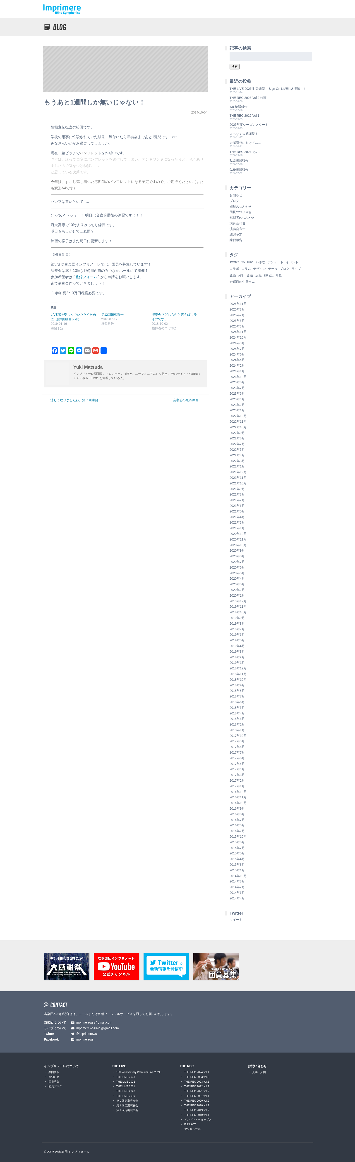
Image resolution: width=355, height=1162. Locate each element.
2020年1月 (237, 595)
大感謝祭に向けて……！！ (249, 143)
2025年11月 (238, 304)
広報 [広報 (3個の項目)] (258, 275)
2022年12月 (238, 416)
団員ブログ (55, 1086)
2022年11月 (238, 421)
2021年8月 (237, 494)
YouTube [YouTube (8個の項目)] (247, 262)
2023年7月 (237, 388)
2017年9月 (237, 741)
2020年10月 (238, 545)
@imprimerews (86, 1034)
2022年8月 (237, 438)
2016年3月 (237, 825)
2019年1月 (237, 662)
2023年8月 (237, 382)
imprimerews (85, 1039)
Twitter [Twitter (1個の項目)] (234, 262)
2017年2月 (237, 780)
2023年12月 (238, 377)
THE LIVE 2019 (125, 1096)
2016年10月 (238, 803)
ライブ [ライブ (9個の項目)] (296, 268)
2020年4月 (237, 578)
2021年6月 (237, 505)
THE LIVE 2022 (125, 1081)
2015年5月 (237, 853)
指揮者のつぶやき (242, 217)
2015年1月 (237, 870)
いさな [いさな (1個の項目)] (260, 262)
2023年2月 (237, 405)
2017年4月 (237, 769)
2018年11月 (238, 674)
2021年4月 (237, 517)
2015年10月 (238, 836)
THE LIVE (119, 1066)
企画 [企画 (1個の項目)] (233, 275)
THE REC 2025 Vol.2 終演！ (250, 98)
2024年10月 (238, 337)
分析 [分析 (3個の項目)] (241, 275)
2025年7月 (237, 315)
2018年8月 (237, 690)
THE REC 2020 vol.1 (196, 1105)
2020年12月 (238, 534)
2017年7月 (237, 752)
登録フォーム (86, 277)
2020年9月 (237, 550)
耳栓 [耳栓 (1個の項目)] (279, 275)
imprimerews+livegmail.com (97, 1028)
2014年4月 (237, 898)
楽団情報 (53, 1072)
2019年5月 (237, 640)
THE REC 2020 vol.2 (196, 1100)
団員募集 (53, 1081)
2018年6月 (237, 702)
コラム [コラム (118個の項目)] (246, 268)
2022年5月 (237, 449)
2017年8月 (237, 747)
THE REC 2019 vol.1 (196, 1115)
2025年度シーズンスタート (249, 124)
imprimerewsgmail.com (94, 1022)
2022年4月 (237, 455)
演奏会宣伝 (237, 229)
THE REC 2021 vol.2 (196, 1091)
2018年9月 (237, 685)
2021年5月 (237, 511)
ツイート (236, 919)
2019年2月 (237, 657)
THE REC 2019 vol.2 (196, 1110)
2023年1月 (237, 410)
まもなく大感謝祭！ (244, 133)
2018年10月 (238, 679)
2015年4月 (237, 859)
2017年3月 (237, 775)
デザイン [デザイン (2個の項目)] (259, 268)
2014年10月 (238, 876)
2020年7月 (237, 562)
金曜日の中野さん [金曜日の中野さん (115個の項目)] (242, 282)
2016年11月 (238, 797)
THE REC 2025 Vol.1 (244, 115)
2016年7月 (237, 820)
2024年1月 (237, 371)
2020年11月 (238, 539)
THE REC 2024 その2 (245, 152)
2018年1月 (237, 730)
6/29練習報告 (239, 169)
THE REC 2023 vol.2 (196, 1077)
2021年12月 (238, 472)
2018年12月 (238, 668)
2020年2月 (237, 590)
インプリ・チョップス (197, 1119)
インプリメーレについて (61, 1066)
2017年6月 (237, 758)
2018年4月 (237, 713)
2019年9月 (237, 618)
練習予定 (236, 234)
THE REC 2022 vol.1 (196, 1086)
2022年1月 (237, 466)
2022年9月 (237, 433)
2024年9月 (237, 343)
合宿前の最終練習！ (187, 400)
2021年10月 (238, 483)
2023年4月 (237, 399)
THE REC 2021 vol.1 (196, 1096)
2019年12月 (238, 601)
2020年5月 (237, 573)
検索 (234, 66)
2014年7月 (237, 887)
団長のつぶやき (241, 212)
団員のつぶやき (241, 206)
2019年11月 (238, 606)
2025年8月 (237, 309)
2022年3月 (237, 461)
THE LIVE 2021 (125, 1086)
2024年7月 (237, 349)
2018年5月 (237, 707)
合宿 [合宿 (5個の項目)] (250, 275)
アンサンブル (192, 1129)
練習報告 (236, 240)
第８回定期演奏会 (127, 1105)
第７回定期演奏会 (127, 1110)
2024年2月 (237, 365)
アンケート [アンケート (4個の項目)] (275, 262)
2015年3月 (237, 864)
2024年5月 (237, 360)
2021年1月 (237, 528)
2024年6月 (237, 354)
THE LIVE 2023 (125, 1077)
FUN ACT (190, 1124)
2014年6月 (237, 892)
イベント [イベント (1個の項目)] (292, 262)
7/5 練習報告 (238, 107)
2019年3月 (237, 651)
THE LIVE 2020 (125, 1091)
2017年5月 (237, 764)
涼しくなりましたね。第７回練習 (74, 400)
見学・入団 (259, 1072)
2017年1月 (237, 786)
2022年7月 (237, 444)
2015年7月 (237, 848)
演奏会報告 (237, 223)
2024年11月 (238, 332)
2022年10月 (238, 427)
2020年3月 (237, 584)
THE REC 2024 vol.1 (196, 1072)
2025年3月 (237, 326)
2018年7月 (237, 696)
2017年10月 (238, 736)
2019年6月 (237, 634)
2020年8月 (237, 556)
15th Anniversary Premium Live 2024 (138, 1072)
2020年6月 (237, 567)
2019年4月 (237, 646)
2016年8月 (237, 814)
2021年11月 (238, 477)
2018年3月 (237, 719)
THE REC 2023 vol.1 (196, 1081)
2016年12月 (238, 792)
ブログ (234, 201)
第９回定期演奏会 (127, 1100)
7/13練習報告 (239, 160)
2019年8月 (237, 623)
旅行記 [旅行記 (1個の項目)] (268, 275)
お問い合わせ (257, 1066)
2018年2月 (237, 724)
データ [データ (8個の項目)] (273, 268)
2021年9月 (237, 489)
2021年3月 (237, 522)
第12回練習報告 (112, 314)
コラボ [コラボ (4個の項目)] (234, 268)
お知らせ (236, 195)
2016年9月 (237, 808)
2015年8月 (237, 842)
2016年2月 (237, 831)
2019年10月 (238, 612)
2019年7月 (237, 629)
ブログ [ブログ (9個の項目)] (284, 268)
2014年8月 (237, 881)
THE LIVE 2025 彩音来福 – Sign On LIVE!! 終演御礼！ (268, 88)
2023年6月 (237, 393)
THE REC (187, 1066)
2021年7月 (237, 500)
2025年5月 (237, 321)
